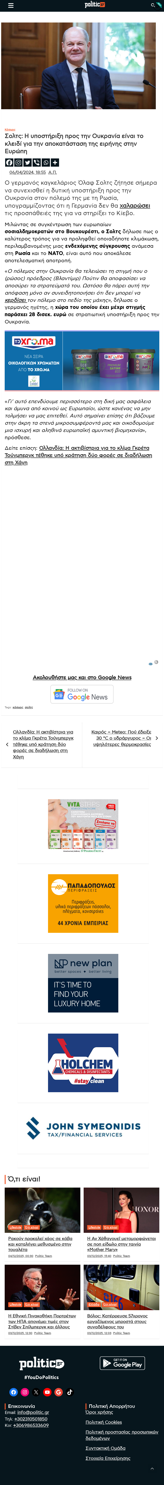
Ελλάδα (94, 1304)
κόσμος (18, 707)
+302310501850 (30, 1419)
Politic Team (43, 1256)
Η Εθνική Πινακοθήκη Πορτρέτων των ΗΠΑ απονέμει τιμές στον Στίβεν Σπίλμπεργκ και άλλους (42, 1321)
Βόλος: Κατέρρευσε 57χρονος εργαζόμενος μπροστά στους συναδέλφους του (117, 1321)
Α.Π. (52, 173)
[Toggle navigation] (11, 5)
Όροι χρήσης (99, 1412)
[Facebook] (9, 162)
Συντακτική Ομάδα (105, 1448)
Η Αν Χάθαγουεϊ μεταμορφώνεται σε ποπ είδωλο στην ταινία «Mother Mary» (121, 1244)
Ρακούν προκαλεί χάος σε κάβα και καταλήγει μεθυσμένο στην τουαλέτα (40, 1244)
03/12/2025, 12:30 (20, 1333)
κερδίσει (16, 300)
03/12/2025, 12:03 (99, 1333)
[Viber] (37, 162)
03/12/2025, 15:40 (99, 1256)
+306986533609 (31, 1425)
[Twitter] (27, 162)
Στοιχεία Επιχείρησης (108, 1458)
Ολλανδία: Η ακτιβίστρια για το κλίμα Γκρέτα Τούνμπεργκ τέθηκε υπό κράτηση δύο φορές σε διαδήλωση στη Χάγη (78, 455)
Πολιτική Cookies (104, 1422)
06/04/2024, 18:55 (27, 173)
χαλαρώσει (135, 206)
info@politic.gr (33, 1412)
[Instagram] (18, 162)
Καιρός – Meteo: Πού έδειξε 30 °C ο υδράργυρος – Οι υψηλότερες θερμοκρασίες (121, 738)
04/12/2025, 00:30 (20, 1256)
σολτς (29, 707)
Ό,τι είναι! (31, 1227)
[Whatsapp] (46, 162)
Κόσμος (10, 129)
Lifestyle (15, 1227)
